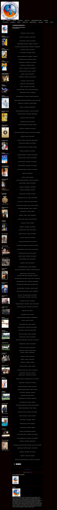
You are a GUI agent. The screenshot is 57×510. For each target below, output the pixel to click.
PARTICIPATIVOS (25, 22)
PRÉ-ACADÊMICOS (6, 22)
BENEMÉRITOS (13, 22)
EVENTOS (46, 22)
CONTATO (51, 22)
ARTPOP (5, 4)
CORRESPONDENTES (33, 22)
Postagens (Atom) (29, 472)
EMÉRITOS (18, 22)
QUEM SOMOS (20, 20)
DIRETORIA (14, 20)
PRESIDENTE (9, 20)
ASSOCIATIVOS (27, 20)
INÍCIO (4, 20)
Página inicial (27, 469)
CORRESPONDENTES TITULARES (36, 20)
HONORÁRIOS (46, 20)
